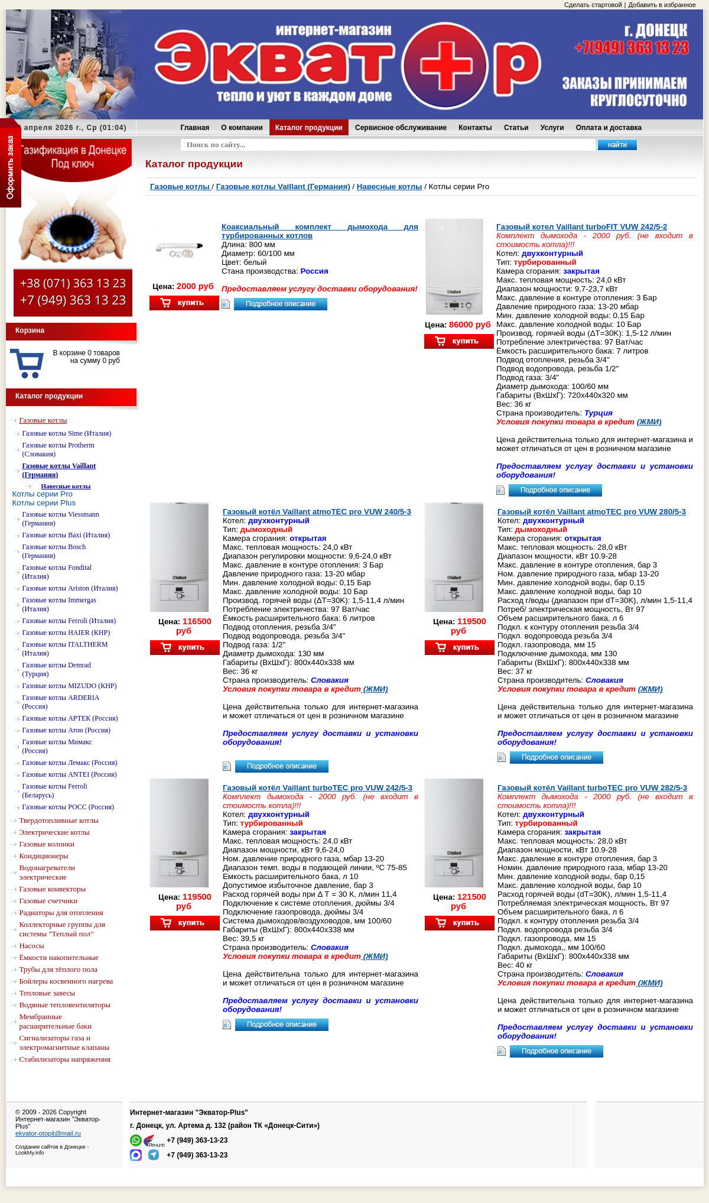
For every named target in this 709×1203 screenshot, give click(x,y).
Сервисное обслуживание (401, 128)
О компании (242, 128)
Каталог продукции (309, 128)
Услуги (552, 128)
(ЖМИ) (649, 421)
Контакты (475, 128)
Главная (195, 128)
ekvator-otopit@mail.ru (48, 1133)
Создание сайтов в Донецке (50, 1147)
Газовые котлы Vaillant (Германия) (283, 186)
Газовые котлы (181, 186)
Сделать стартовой (593, 4)
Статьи (516, 128)
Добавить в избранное (662, 4)
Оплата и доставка (609, 128)
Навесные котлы (389, 186)
